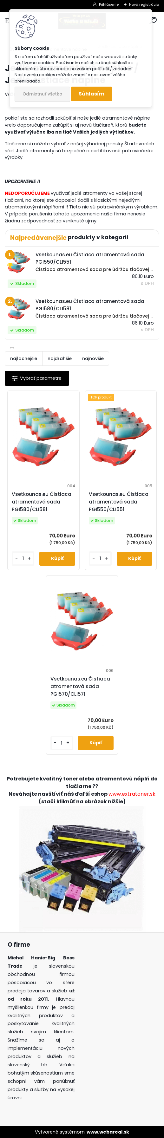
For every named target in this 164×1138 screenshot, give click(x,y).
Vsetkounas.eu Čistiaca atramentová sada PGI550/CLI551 (118, 502)
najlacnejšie (23, 358)
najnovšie (93, 358)
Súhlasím (91, 93)
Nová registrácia (144, 4)
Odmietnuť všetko (42, 94)
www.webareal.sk (108, 1132)
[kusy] (23, 558)
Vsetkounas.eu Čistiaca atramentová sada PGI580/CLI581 (41, 502)
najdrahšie (60, 358)
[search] (153, 20)
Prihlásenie (109, 4)
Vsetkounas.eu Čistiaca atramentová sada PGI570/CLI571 (80, 686)
